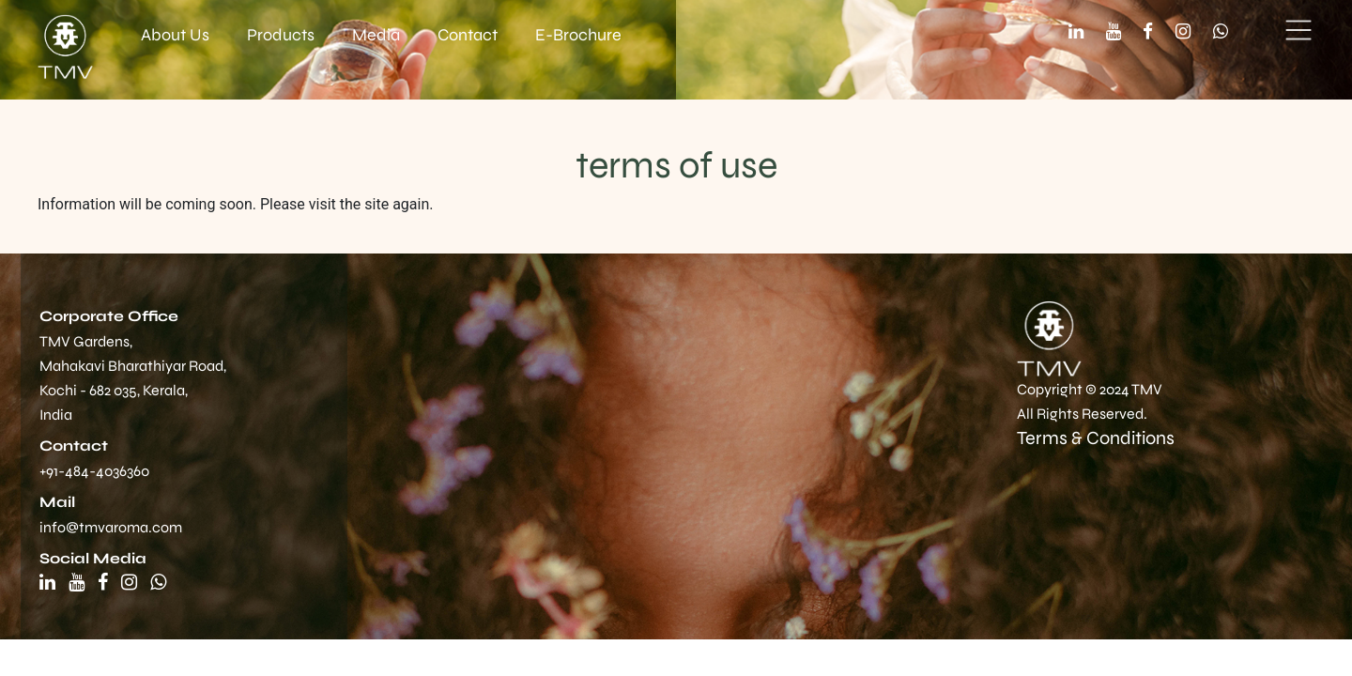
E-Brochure (578, 34)
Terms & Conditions (1096, 438)
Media (376, 34)
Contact (468, 34)
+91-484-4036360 (94, 471)
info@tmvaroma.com (110, 527)
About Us (175, 34)
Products (281, 34)
